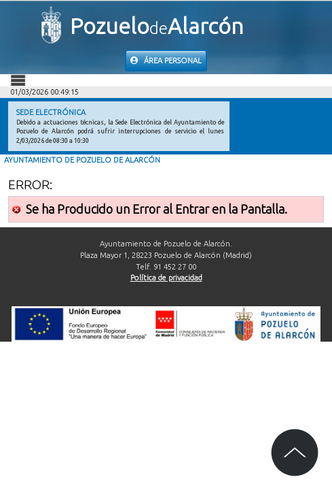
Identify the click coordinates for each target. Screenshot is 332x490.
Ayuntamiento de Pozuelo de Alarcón (82, 160)
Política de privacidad (166, 278)
